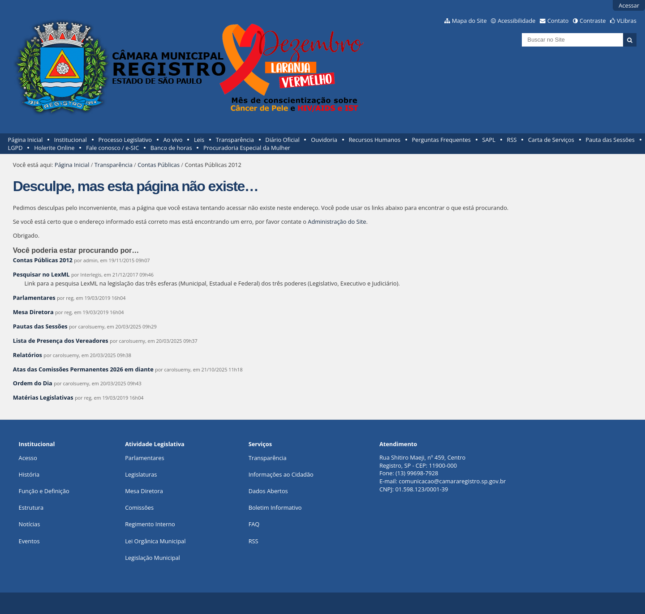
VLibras (626, 21)
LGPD (15, 148)
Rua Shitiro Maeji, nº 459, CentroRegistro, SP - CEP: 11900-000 (422, 461)
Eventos (29, 541)
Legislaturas (141, 474)
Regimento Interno (150, 524)
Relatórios (27, 355)
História (29, 474)
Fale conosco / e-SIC (112, 148)
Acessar (629, 5)
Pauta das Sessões (609, 140)
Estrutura (31, 507)
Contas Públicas (159, 165)
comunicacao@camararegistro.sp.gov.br (452, 481)
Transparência (235, 140)
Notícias (29, 524)
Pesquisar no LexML (41, 274)
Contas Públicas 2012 (43, 260)
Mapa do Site (469, 21)
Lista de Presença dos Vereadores (60, 341)
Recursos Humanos (374, 140)
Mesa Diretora (33, 312)
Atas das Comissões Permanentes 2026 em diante (83, 369)
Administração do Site (337, 221)
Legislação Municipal (152, 558)
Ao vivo (173, 140)
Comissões (139, 507)
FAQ (254, 524)
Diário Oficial (282, 140)
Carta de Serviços (551, 140)
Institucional (70, 140)
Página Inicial (25, 140)
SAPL (488, 140)
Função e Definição (44, 491)
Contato (558, 21)
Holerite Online (54, 148)
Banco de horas (171, 148)
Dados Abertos (268, 491)
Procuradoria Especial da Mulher (246, 148)
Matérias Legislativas (43, 397)
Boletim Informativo (275, 507)
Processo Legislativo (125, 140)
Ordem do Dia (32, 383)
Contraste (593, 21)
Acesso (28, 458)
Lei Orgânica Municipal (155, 541)
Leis (199, 140)
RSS (512, 140)
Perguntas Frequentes (441, 140)
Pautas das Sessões (40, 326)
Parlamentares (34, 298)
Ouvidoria (324, 140)
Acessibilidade (516, 21)
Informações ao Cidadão (281, 474)
